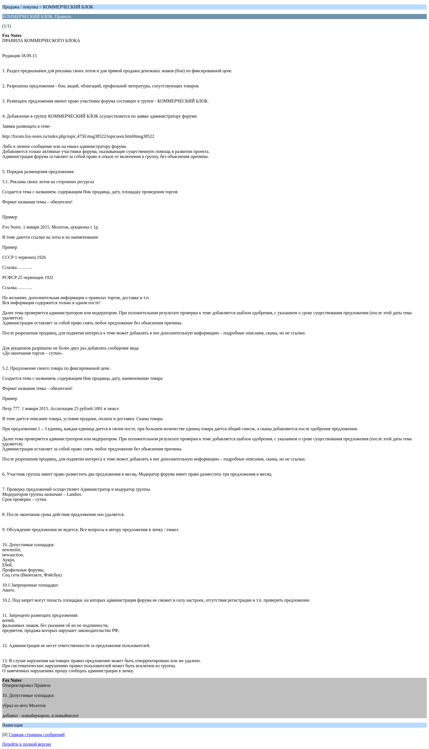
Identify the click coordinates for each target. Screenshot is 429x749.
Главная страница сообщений (37, 734)
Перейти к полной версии (26, 744)
